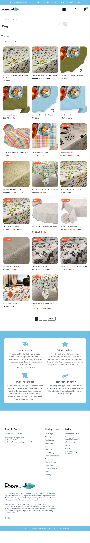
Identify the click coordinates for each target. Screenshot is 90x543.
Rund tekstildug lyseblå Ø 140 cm (44, 116)
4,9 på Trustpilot (65, 362)
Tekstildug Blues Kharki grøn (14, 195)
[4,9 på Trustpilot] (65, 356)
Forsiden (6, 19)
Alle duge (48, 449)
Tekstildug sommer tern (41, 154)
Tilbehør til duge (50, 474)
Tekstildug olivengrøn (11, 116)
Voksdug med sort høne (41, 275)
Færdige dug (49, 452)
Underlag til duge (51, 481)
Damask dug (49, 465)
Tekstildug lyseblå (67, 116)
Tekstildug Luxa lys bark (12, 275)
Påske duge (49, 446)
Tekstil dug (48, 462)
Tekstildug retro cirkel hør (70, 235)
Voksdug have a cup (68, 154)
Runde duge (49, 455)
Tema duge (49, 471)
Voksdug (48, 459)
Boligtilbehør (49, 478)
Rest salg (48, 487)
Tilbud (47, 484)
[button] (64, 9)
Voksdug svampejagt (11, 316)
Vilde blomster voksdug (12, 235)
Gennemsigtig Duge (52, 468)
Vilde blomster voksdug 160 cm (72, 195)
